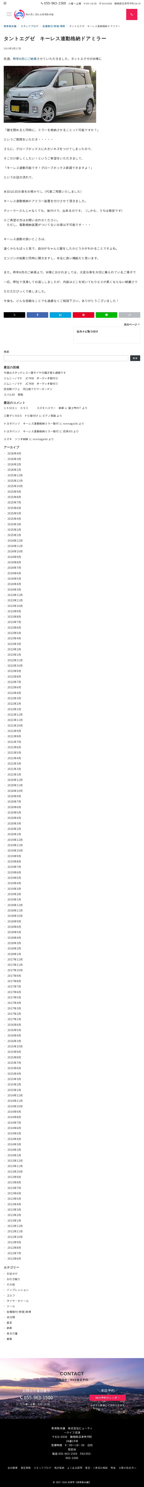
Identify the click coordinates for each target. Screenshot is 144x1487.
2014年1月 (14, 1155)
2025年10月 (15, 486)
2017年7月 (14, 986)
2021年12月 (15, 714)
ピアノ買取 (49, 416)
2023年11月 (15, 600)
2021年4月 (14, 758)
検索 (6, 352)
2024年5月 (14, 578)
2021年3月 (14, 763)
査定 (9, 1322)
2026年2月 (14, 464)
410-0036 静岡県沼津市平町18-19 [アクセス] (119, 3)
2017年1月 (14, 1019)
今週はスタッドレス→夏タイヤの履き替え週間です (35, 372)
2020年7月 (14, 801)
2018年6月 (14, 927)
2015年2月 (14, 1084)
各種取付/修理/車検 (19, 1312)
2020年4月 (14, 818)
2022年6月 (14, 687)
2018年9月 (14, 921)
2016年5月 (14, 1030)
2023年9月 (14, 611)
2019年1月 (14, 899)
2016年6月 (14, 1024)
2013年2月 (14, 1215)
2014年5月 (14, 1133)
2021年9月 (14, 731)
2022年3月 (14, 698)
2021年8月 (14, 736)
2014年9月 (14, 1111)
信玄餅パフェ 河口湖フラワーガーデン (28, 389)
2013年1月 (14, 1220)
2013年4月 (14, 1204)
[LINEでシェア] (106, 315)
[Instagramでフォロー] (5, 3)
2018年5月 (14, 932)
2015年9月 (14, 1052)
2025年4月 (14, 518)
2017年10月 (15, 970)
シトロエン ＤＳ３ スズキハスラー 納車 (34, 408)
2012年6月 (14, 1258)
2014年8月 (14, 1117)
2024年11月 (15, 546)
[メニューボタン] (9, 14)
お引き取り (13, 1279)
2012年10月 (15, 1237)
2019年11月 (15, 845)
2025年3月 (14, 524)
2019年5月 (14, 878)
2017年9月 (14, 975)
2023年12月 (15, 595)
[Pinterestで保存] (83, 315)
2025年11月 (15, 480)
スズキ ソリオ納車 (16, 439)
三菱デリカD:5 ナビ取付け (21, 416)
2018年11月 (15, 910)
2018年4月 (14, 937)
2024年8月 (14, 562)
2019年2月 (14, 894)
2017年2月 (14, 1014)
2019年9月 (14, 856)
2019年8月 (14, 861)
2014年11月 (15, 1100)
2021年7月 (14, 742)
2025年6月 (14, 508)
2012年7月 (14, 1253)
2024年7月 (14, 567)
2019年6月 (14, 872)
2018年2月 (14, 948)
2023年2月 (14, 649)
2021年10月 (15, 725)
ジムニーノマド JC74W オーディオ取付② (31, 378)
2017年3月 (14, 1008)
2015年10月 (15, 1046)
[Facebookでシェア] (37, 315)
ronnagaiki (70, 423)
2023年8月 (14, 616)
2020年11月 (15, 785)
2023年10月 (15, 606)
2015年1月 (14, 1090)
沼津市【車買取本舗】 (79, 1482)
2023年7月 (14, 622)
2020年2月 (14, 829)
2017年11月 (15, 965)
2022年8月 (14, 676)
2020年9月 (14, 796)
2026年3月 (14, 459)
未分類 (11, 1317)
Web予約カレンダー (107, 1397)
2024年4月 (14, 584)
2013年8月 (14, 1182)
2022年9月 (14, 671)
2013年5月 (14, 1198)
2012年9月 (14, 1242)
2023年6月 (14, 627)
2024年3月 (14, 589)
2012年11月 (15, 1231)
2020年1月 (14, 834)
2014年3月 (14, 1144)
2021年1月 (14, 774)
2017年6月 (14, 992)
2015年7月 (14, 1062)
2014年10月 (15, 1106)
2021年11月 (15, 720)
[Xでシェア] (14, 315)
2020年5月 (14, 812)
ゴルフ (11, 1295)
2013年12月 (15, 1160)
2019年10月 (15, 850)
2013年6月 (14, 1193)
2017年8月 (14, 981)
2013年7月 (14, 1188)
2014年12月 (15, 1095)
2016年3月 (14, 1041)
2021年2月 (14, 769)
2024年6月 (14, 573)
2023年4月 (14, 638)
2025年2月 (14, 529)
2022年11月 (15, 660)
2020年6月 (14, 807)
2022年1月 (14, 709)
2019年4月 (14, 883)
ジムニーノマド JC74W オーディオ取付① (31, 383)
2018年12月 (15, 905)
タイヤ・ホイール (18, 1301)
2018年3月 (14, 943)
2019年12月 (15, 840)
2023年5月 (14, 633)
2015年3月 (14, 1079)
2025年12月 (15, 475)
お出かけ (12, 1273)
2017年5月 (14, 997)
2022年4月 (14, 693)
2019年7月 (14, 867)
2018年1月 (14, 954)
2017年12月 (15, 959)
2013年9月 (14, 1177)
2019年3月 (14, 888)
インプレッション (18, 1290)
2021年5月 (14, 752)
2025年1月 (14, 535)
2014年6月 (14, 1128)
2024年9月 (14, 557)
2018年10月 (15, 916)
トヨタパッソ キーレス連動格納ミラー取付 (31, 423)
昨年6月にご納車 (25, 58)
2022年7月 (14, 682)
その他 (11, 1284)
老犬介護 (12, 1333)
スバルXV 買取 (13, 394)
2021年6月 (14, 747)
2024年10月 (15, 551)
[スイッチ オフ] (132, 14)
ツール (11, 1306)
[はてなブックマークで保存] (60, 315)
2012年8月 (14, 1247)
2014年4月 (14, 1139)
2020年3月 (14, 823)
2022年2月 (14, 703)
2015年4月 (14, 1073)
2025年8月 (14, 497)
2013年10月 (15, 1171)
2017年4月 (14, 1003)
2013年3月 (14, 1209)
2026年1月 (14, 469)
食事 (9, 1339)
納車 (9, 1328)
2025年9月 (14, 491)
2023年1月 (14, 654)
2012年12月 (15, 1226)
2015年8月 (14, 1057)
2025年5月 (14, 513)
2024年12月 (15, 540)
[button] (129, 315)
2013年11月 (15, 1166)
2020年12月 (15, 780)
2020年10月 (15, 791)
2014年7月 (14, 1122)
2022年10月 (15, 665)
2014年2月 (14, 1149)
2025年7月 (14, 502)
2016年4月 (14, 1035)
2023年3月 (14, 644)
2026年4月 (14, 453)
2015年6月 (14, 1068)
